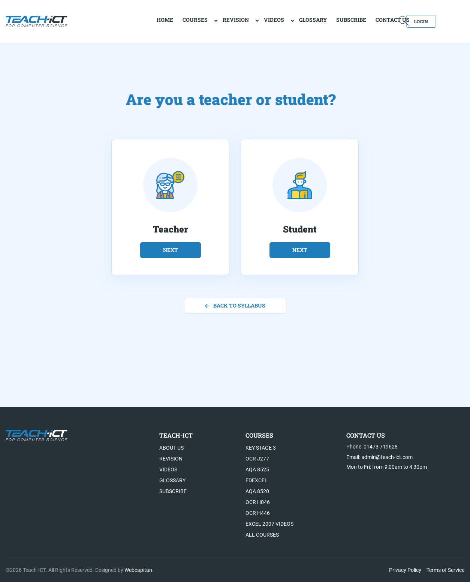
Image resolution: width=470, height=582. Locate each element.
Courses (169, 20)
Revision (210, 20)
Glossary (287, 20)
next (170, 250)
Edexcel (256, 480)
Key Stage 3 (260, 448)
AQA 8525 (257, 469)
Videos (248, 20)
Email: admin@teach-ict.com (379, 457)
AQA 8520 (257, 491)
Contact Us (367, 20)
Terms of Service (445, 570)
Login (443, 20)
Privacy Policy (405, 570)
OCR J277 (257, 459)
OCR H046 (257, 502)
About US (171, 448)
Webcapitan (138, 570)
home (139, 20)
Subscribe (325, 20)
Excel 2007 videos (269, 524)
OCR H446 (257, 513)
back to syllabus (235, 305)
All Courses (262, 535)
